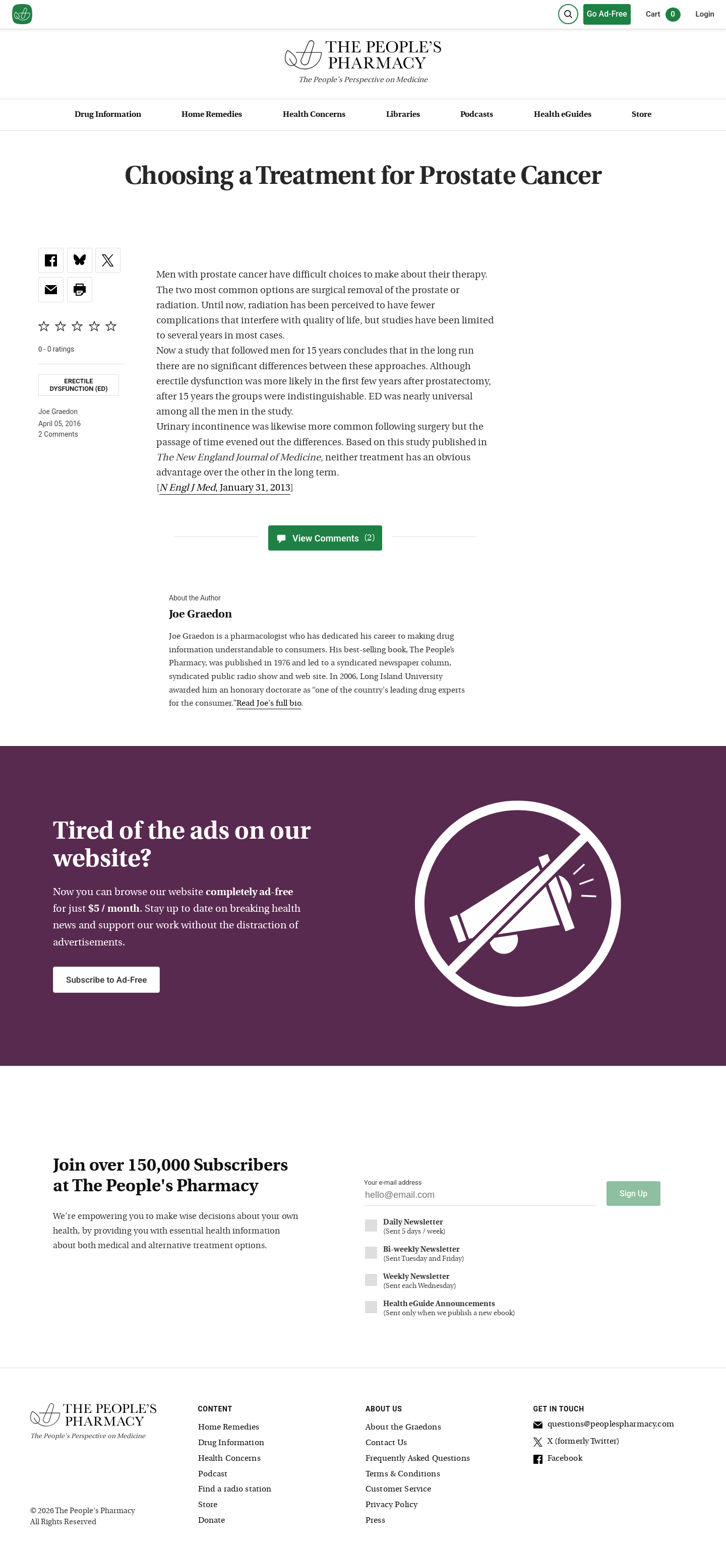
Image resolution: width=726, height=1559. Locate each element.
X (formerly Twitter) (576, 1443)
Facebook (557, 1460)
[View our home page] (22, 14)
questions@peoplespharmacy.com (603, 1426)
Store (641, 115)
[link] (51, 260)
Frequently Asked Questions (418, 1459)
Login (705, 14)
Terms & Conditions (403, 1474)
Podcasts (476, 115)
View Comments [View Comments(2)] (325, 538)
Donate (211, 1521)
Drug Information (108, 115)
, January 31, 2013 (224, 488)
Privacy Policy (391, 1505)
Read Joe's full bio (268, 704)
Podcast (213, 1474)
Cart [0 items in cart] (663, 15)
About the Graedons (403, 1428)
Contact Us (386, 1443)
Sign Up (633, 1193)
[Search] (568, 14)
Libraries (403, 115)
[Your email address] (480, 1197)
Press (375, 1521)
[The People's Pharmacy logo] (363, 57)
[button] (79, 289)
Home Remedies (212, 115)
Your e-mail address (392, 1182)
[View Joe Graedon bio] (320, 615)
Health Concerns (314, 115)
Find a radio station (235, 1489)
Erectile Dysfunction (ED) (78, 385)
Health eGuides (562, 115)
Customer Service (398, 1489)
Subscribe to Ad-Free (106, 980)
